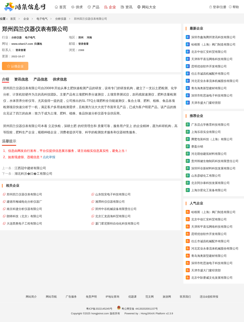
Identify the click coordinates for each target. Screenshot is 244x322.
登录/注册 (217, 7)
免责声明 (91, 296)
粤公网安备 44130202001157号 (137, 308)
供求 (77, 7)
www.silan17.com (22, 43)
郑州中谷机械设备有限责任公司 (116, 209)
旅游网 (167, 296)
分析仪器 (60, 18)
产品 (93, 7)
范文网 (149, 296)
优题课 (132, 296)
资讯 (126, 7)
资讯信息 (21, 79)
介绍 (5, 79)
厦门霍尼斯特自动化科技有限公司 (117, 223)
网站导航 (51, 296)
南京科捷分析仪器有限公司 (24, 209)
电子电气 (42, 18)
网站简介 (31, 296)
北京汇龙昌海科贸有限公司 (113, 216)
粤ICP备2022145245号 (99, 308)
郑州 (80, 37)
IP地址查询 (112, 296)
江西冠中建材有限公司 (30, 168)
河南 (89, 37)
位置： (4, 18)
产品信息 (40, 79)
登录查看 (83, 43)
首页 (60, 7)
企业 (110, 7)
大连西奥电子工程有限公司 (24, 223)
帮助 (234, 7)
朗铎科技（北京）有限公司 (24, 216)
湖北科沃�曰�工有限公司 (33, 173)
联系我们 (185, 296)
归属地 (38, 43)
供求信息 (60, 79)
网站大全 (146, 7)
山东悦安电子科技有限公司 (113, 194)
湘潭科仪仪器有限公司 (110, 201)
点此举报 (49, 157)
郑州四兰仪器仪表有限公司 (24, 194)
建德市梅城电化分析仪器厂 (24, 201)
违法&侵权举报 (209, 296)
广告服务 (71, 296)
